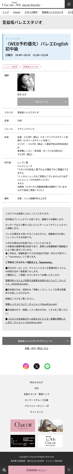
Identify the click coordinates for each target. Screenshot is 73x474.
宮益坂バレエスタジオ (52, 12)
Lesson (16, 12)
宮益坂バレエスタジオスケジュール (35, 340)
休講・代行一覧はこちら (36, 348)
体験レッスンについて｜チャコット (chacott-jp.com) (31, 304)
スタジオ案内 (31, 12)
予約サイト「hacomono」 (40, 262)
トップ (5, 12)
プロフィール (41, 101)
